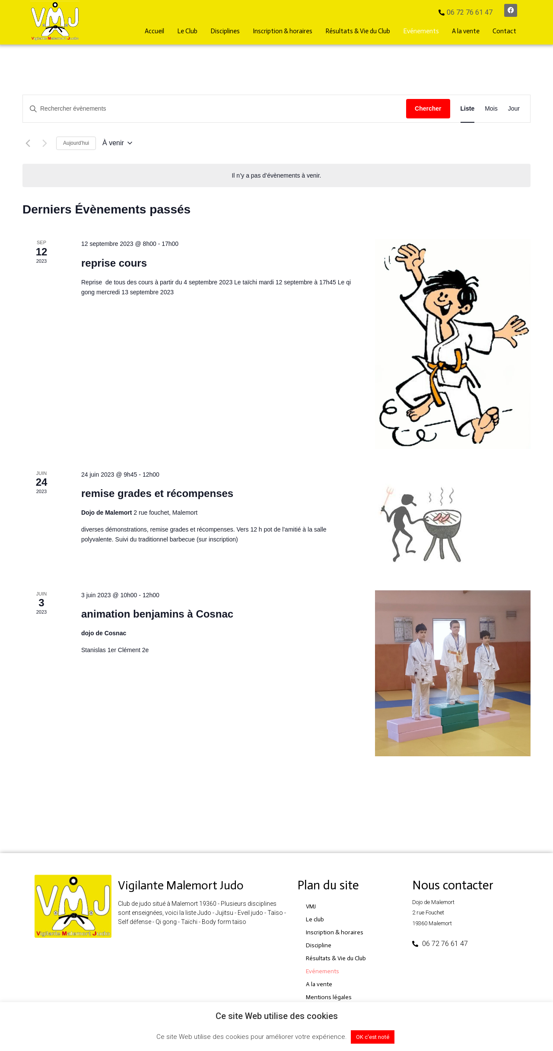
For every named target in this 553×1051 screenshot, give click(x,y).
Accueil (154, 31)
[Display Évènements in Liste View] (468, 108)
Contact (504, 31)
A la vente (466, 31)
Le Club (187, 31)
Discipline (318, 945)
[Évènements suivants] (44, 143)
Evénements (421, 31)
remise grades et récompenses (157, 493)
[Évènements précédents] (27, 143)
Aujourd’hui (76, 143)
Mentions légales (329, 997)
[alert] (276, 176)
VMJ (311, 906)
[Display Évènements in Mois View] (491, 108)
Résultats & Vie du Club (357, 31)
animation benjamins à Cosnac (157, 614)
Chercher (428, 108)
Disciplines (225, 31)
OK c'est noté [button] (372, 1037)
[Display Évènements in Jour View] (514, 108)
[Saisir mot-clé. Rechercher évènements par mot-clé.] (214, 108)
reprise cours (114, 263)
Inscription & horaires (282, 31)
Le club (315, 919)
